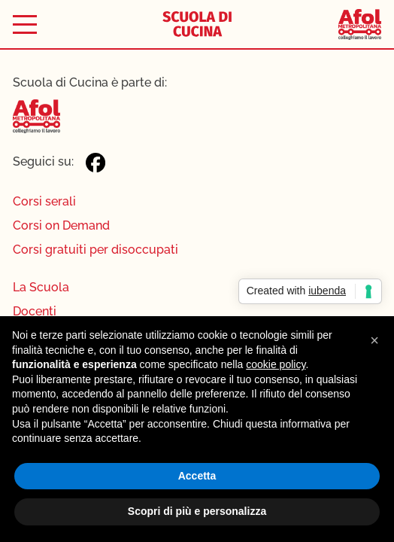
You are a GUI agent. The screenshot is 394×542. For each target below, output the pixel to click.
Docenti (34, 311)
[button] (374, 340)
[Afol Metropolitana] (359, 24)
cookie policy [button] (275, 364)
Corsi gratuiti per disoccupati (95, 249)
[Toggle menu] (25, 24)
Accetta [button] (197, 476)
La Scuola (41, 287)
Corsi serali (44, 201)
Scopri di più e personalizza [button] (197, 511)
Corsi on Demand (61, 225)
